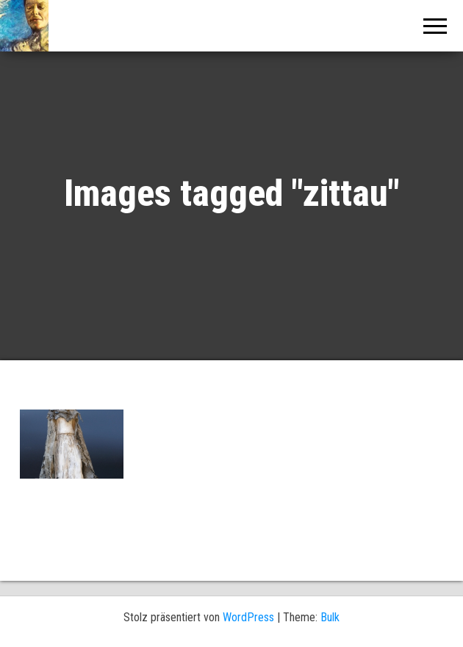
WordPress (248, 617)
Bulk (330, 617)
